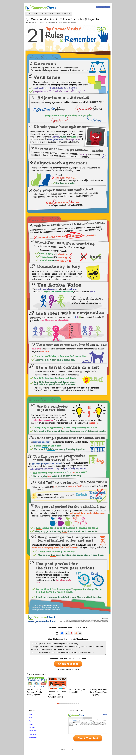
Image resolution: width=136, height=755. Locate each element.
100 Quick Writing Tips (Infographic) (77, 691)
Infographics (47, 13)
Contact (30, 724)
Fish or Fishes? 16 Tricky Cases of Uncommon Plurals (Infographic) (57, 694)
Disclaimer (31, 727)
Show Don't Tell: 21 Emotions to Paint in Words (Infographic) (34, 692)
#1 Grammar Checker (103, 7)
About (30, 717)
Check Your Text (63, 13)
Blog (36, 13)
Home (29, 13)
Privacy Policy (32, 737)
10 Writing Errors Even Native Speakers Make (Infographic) (98, 692)
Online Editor (32, 734)
